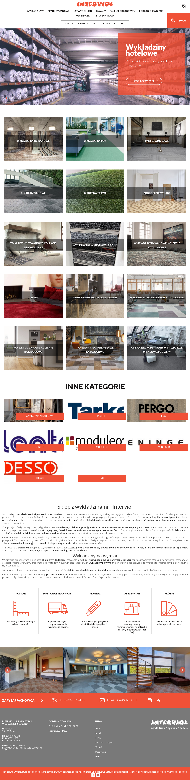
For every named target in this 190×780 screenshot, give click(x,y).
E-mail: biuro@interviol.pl (122, 700)
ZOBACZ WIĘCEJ (144, 81)
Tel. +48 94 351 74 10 (72, 700)
